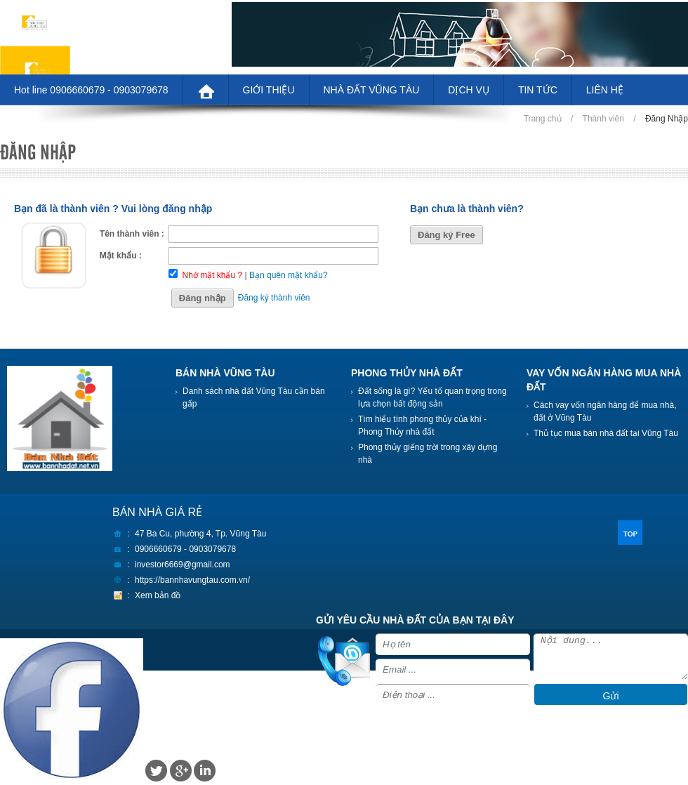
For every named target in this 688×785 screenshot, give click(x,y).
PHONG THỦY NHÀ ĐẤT (407, 372)
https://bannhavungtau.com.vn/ (192, 580)
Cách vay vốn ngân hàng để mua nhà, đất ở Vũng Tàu (605, 411)
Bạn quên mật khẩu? (288, 275)
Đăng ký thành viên (274, 298)
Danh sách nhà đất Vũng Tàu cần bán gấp (254, 397)
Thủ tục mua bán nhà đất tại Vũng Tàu (606, 433)
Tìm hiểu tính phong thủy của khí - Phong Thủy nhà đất (422, 425)
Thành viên (603, 119)
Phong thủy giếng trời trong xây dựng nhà (427, 453)
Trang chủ (543, 119)
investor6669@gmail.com (182, 564)
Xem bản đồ (157, 595)
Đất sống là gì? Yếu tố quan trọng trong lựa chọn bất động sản (432, 397)
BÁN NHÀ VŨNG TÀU (225, 372)
